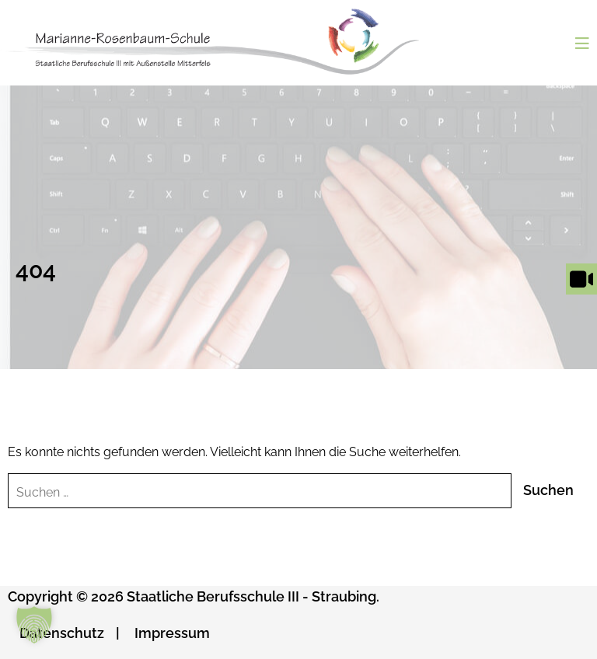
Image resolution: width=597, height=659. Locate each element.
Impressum (172, 633)
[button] (34, 625)
